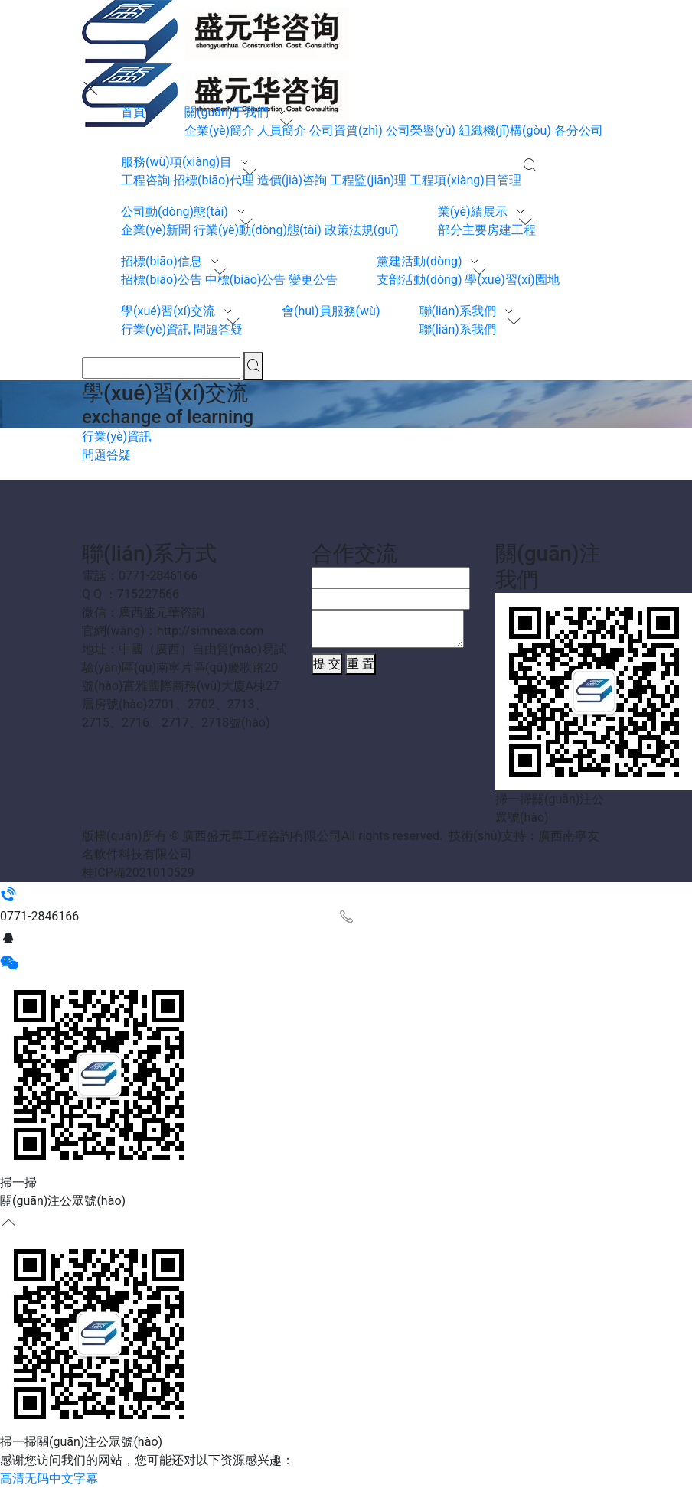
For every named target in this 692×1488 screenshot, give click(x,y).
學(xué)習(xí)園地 (512, 279)
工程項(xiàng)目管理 (465, 180)
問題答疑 (218, 329)
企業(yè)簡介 (219, 130)
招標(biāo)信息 (163, 261)
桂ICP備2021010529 (138, 872)
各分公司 (578, 130)
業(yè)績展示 (474, 211)
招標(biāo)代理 (213, 180)
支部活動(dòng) (419, 279)
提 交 (327, 663)
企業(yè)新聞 (156, 230)
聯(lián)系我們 (459, 311)
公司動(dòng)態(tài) (176, 211)
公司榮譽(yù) (420, 130)
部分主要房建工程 (487, 230)
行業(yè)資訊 (156, 329)
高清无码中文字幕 (49, 1478)
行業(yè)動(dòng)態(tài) (258, 230)
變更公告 (313, 279)
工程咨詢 (145, 180)
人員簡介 (281, 130)
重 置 (360, 663)
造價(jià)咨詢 (292, 180)
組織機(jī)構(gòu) (505, 130)
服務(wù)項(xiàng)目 (178, 162)
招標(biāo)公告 (161, 279)
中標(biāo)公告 (245, 279)
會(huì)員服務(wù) (331, 311)
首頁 (133, 112)
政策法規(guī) (362, 230)
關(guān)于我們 (228, 112)
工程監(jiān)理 (368, 180)
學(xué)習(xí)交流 (169, 311)
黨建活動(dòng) (421, 261)
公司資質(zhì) (346, 130)
